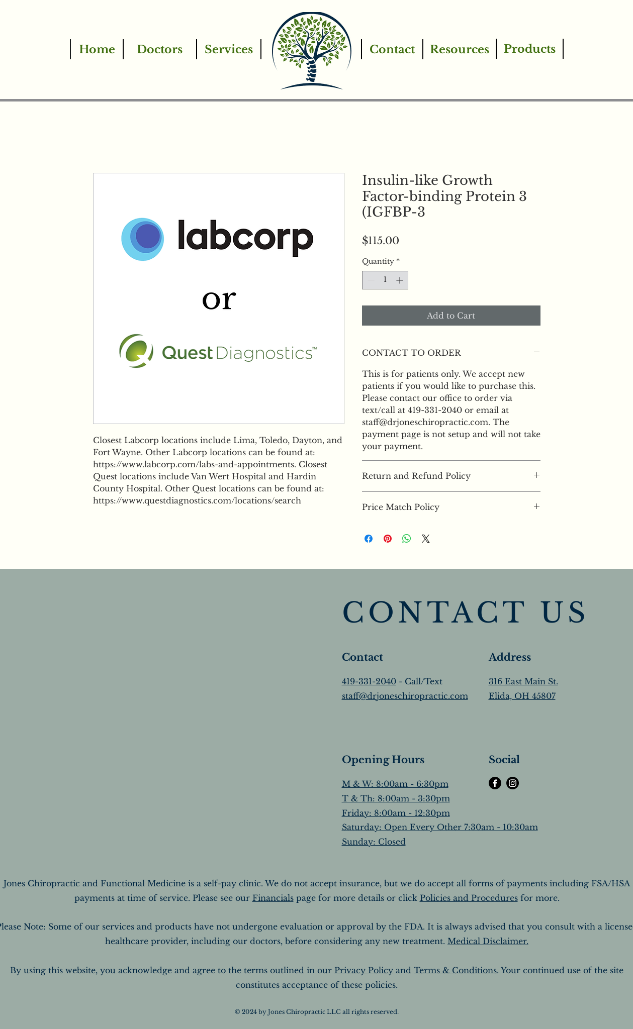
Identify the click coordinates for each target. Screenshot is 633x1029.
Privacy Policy (363, 970)
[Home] (97, 49)
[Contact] (391, 49)
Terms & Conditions (455, 970)
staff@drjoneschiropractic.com (405, 696)
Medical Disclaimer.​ (487, 941)
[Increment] (400, 280)
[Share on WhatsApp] (407, 539)
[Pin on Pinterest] (388, 539)
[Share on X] (426, 539)
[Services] (228, 49)
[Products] (530, 49)
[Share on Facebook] (369, 539)
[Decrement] (370, 280)
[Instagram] (512, 783)
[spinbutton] (385, 280)
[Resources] (459, 49)
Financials (273, 898)
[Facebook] (495, 783)
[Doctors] (159, 49)
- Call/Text (419, 681)
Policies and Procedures (469, 898)
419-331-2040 (369, 681)
